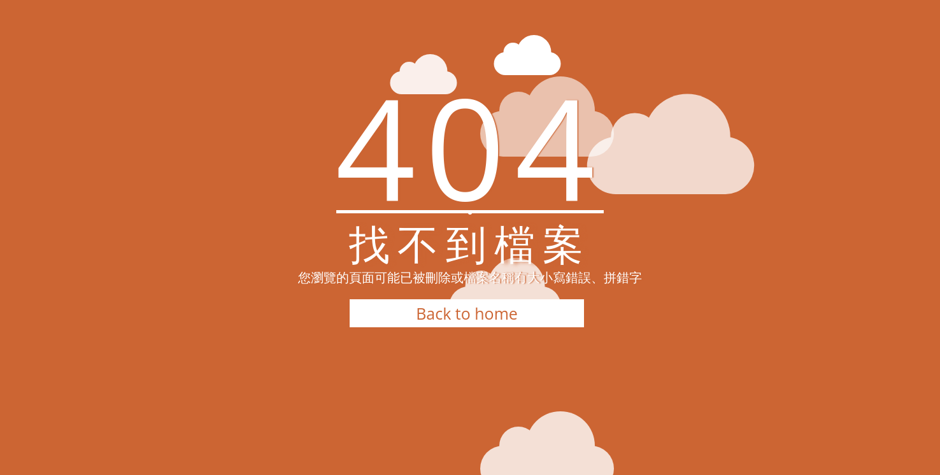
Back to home (467, 313)
